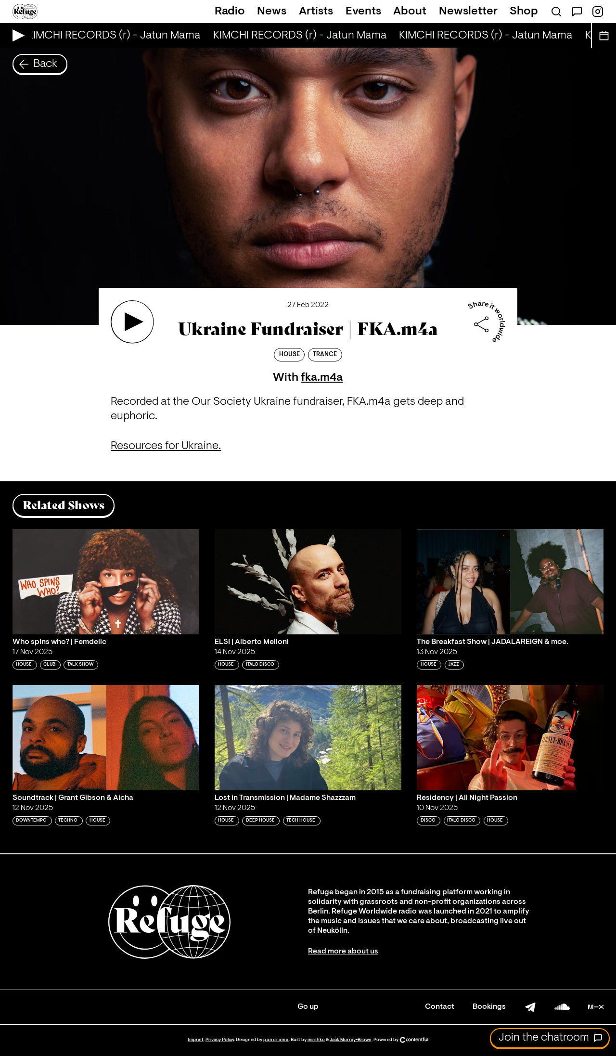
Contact (439, 1007)
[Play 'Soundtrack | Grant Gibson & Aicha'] (106, 737)
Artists (316, 11)
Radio (230, 11)
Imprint (196, 1040)
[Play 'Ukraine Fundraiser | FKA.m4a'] (132, 322)
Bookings (489, 1007)
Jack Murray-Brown (351, 1040)
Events (363, 11)
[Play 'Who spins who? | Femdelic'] (106, 581)
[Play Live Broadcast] (16, 35)
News (271, 11)
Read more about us (343, 951)
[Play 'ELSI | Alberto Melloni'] (308, 581)
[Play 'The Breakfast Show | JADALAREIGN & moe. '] (510, 581)
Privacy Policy (219, 1040)
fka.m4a (322, 378)
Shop (524, 11)
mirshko (316, 1040)
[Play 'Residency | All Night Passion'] (510, 737)
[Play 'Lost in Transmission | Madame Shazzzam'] (308, 737)
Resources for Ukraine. (166, 446)
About (409, 11)
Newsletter (468, 11)
